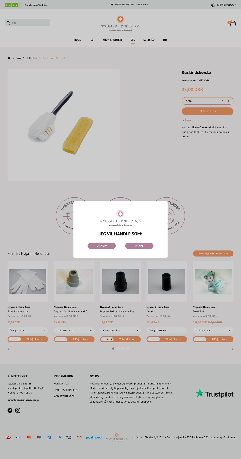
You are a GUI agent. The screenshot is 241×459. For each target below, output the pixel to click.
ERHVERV (102, 245)
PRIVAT (139, 245)
